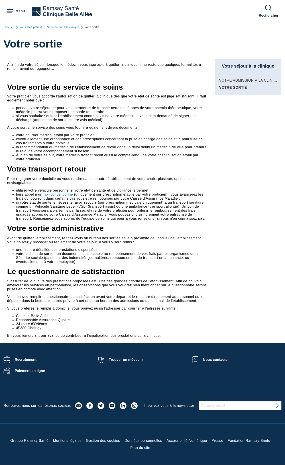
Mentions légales (67, 440)
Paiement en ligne (30, 371)
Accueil (9, 27)
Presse (217, 440)
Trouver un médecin (126, 360)
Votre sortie (233, 87)
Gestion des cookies (103, 440)
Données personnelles (143, 440)
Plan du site (140, 448)
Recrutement (26, 360)
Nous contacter (216, 360)
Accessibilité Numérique (187, 440)
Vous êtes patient (31, 27)
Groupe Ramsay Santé (29, 440)
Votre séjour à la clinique (63, 27)
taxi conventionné (58, 194)
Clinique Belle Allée (67, 14)
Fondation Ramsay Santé (249, 440)
